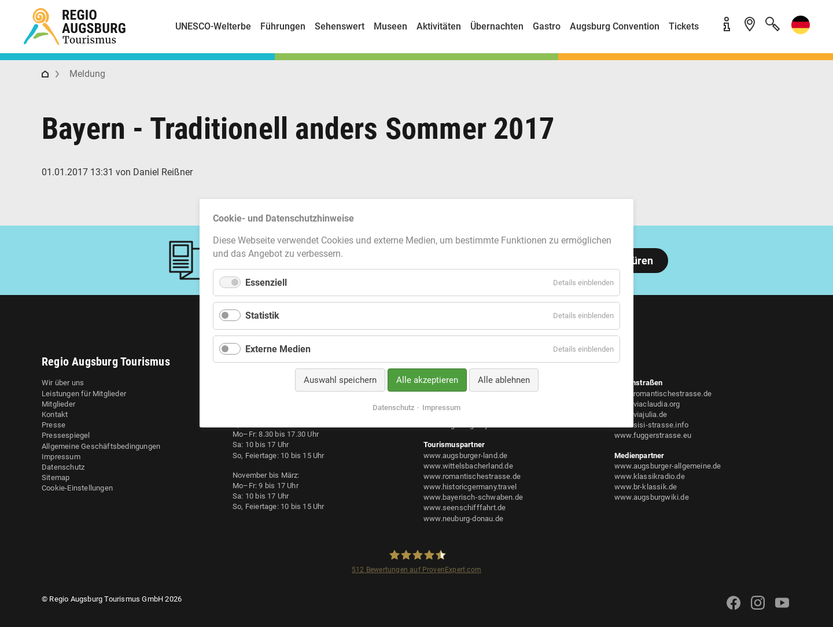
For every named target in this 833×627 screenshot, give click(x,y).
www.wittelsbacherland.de (468, 466)
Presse (53, 425)
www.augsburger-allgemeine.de (667, 466)
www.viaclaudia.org (647, 404)
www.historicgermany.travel (470, 486)
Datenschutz (63, 467)
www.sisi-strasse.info (651, 425)
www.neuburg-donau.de (463, 518)
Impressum (61, 456)
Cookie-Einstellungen (77, 488)
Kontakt (55, 414)
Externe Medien (278, 349)
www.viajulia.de (640, 414)
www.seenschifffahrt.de (464, 507)
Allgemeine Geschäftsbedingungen (101, 446)
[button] (798, 30)
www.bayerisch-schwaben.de (473, 497)
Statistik (262, 316)
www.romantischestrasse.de (472, 476)
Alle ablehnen (504, 380)
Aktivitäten (439, 26)
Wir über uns (63, 382)
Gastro (547, 26)
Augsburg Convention (614, 26)
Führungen (282, 26)
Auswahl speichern (340, 380)
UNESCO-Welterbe (213, 26)
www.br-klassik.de (645, 486)
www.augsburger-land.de (465, 455)
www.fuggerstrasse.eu (652, 435)
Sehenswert (339, 26)
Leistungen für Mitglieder (84, 393)
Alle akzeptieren (427, 380)
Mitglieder (58, 404)
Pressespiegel (66, 435)
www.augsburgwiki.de (651, 497)
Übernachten (497, 26)
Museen (390, 26)
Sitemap (55, 477)
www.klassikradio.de (649, 476)
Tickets (684, 26)
